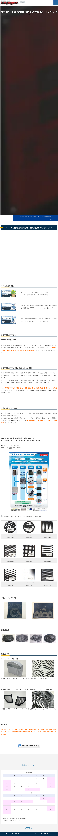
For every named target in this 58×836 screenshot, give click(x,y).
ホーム (14, 216)
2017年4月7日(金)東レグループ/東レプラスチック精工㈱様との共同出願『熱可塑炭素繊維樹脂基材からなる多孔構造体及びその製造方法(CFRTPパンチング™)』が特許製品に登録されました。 (29, 732)
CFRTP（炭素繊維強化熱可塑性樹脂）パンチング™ (25, 216)
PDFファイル (5, 448)
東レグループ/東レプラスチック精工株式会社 (17, 440)
